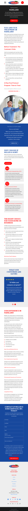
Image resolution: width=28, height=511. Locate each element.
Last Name (6, 423)
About (14, 479)
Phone (6, 426)
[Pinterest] (15, 499)
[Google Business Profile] (8, 499)
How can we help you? (8, 441)
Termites (14, 483)
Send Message (14, 458)
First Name (6, 419)
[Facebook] (10, 499)
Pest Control (14, 481)
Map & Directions (14, 494)
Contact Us (14, 20)
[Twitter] (12, 499)
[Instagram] (17, 499)
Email (5, 430)
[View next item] (15, 304)
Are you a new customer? (9, 437)
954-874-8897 (14, 471)
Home (14, 477)
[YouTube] (20, 499)
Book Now (8, 163)
